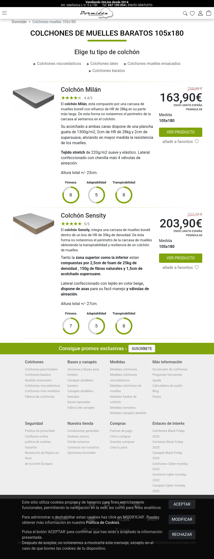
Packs (156, 396)
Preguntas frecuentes (167, 374)
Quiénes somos (78, 436)
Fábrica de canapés (81, 407)
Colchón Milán (81, 89)
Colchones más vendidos (42, 391)
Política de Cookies (102, 522)
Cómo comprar (120, 436)
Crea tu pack (118, 447)
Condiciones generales (83, 431)
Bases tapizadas (78, 402)
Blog (155, 391)
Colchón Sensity (83, 215)
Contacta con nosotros (83, 447)
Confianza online (36, 436)
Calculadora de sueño (167, 385)
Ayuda (156, 380)
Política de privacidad (40, 431)
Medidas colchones (123, 369)
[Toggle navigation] (4, 13)
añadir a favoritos (181, 141)
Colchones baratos (38, 374)
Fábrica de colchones (39, 396)
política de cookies (38, 442)
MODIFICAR (182, 519)
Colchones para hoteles (41, 369)
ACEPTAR (181, 504)
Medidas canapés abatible (128, 413)
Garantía (31, 447)
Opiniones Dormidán (81, 453)
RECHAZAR (182, 534)
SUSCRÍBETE (142, 349)
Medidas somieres (123, 407)
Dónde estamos (78, 442)
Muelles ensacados (38, 380)
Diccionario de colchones (169, 369)
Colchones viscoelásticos (42, 385)
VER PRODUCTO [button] (181, 132)
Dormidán (19, 22)
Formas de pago (121, 431)
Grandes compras (122, 442)
